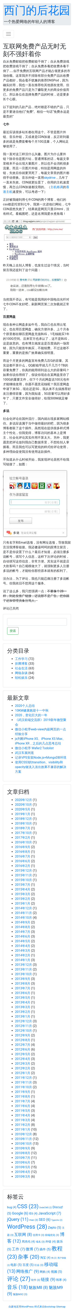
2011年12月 (23, 1078)
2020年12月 (23, 800)
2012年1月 (22, 1073)
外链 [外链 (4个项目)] (50, 1241)
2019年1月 (22, 814)
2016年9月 (22, 847)
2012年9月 (22, 1035)
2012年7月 (22, 1045)
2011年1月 (22, 1129)
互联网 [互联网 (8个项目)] (23, 1234)
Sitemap (61, 1306)
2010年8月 (22, 1153)
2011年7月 (22, 1101)
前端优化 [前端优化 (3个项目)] (52, 1235)
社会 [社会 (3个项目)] (38, 1265)
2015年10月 (23, 880)
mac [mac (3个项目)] (33, 1219)
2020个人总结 (25, 706)
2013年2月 (22, 1012)
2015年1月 (22, 903)
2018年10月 (23, 823)
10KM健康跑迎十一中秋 (32, 710)
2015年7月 (22, 885)
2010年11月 (23, 1139)
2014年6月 (22, 936)
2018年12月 (23, 819)
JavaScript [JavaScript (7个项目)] (49, 1213)
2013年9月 (22, 979)
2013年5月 (22, 997)
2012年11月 (23, 1026)
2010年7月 (22, 1158)
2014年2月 (22, 955)
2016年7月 (22, 856)
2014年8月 (22, 927)
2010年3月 (22, 1176)
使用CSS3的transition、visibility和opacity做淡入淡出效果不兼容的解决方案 (40, 767)
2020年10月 (23, 804)
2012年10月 (23, 1030)
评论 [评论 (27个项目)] (18, 1279)
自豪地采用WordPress (21, 1306)
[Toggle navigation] (8, 34)
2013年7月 (22, 988)
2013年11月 (23, 969)
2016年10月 (23, 842)
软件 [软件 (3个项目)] (35, 1279)
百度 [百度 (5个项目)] (28, 1265)
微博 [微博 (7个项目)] (32, 1249)
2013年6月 (22, 993)
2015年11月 (23, 875)
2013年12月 (23, 965)
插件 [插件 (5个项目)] (45, 1249)
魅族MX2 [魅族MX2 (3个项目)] (20, 1294)
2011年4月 (22, 1115)
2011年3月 (22, 1120)
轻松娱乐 (21, 678)
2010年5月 (22, 1167)
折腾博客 (21, 663)
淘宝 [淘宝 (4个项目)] (45, 1257)
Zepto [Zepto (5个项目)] (54, 1227)
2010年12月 (23, 1134)
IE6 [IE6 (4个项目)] (33, 1213)
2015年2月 (22, 899)
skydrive (49, 177)
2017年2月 (22, 837)
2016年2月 (22, 866)
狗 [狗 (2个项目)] (54, 1258)
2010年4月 (22, 1172)
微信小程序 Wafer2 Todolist (34, 748)
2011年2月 (22, 1125)
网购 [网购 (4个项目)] (45, 1272)
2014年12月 (23, 908)
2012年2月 (22, 1068)
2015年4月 (22, 889)
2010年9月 (22, 1148)
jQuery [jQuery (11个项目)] (17, 1219)
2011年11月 (23, 1082)
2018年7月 (22, 828)
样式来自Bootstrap (45, 1306)
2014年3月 (22, 950)
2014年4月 (22, 946)
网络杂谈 (21, 673)
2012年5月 (22, 1054)
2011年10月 (23, 1087)
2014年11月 (23, 913)
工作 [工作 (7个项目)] (18, 1249)
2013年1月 (22, 1016)
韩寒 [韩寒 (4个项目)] (61, 1280)
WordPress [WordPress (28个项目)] (27, 1226)
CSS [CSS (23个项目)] (27, 1206)
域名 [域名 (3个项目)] (40, 1241)
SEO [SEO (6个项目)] (45, 1220)
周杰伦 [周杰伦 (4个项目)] (28, 1241)
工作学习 (21, 659)
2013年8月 (22, 983)
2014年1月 (22, 960)
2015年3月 (22, 894)
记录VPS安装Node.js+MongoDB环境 (40, 757)
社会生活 (21, 668)
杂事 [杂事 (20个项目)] (28, 1257)
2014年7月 (22, 932)
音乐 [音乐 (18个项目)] (17, 1287)
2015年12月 (23, 870)
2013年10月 (23, 974)
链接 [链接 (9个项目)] (48, 1279)
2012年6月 (22, 1049)
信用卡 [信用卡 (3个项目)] (38, 1235)
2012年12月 (23, 1021)
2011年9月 (22, 1092)
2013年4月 (22, 1002)
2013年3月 (22, 1007)
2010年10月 (23, 1143)
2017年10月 (23, 833)
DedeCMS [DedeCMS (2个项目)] (45, 1207)
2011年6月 (22, 1106)
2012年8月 (22, 1040)
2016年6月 (22, 861)
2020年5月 (22, 809)
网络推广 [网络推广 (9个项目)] (27, 1271)
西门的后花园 (37, 10)
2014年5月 (22, 941)
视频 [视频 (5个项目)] (56, 1272)
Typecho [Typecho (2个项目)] (56, 1220)
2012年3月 (22, 1063)
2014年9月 (22, 922)
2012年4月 (22, 1059)
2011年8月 (22, 1096)
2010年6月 (22, 1162)
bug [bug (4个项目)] (11, 1207)
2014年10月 (23, 917)
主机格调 (56, 187)
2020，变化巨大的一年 (31, 715)
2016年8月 (22, 852)
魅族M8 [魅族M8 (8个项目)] (38, 1287)
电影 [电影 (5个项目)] (16, 1265)
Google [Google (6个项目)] (20, 1213)
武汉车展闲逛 (24, 753)
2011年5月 (22, 1110)
